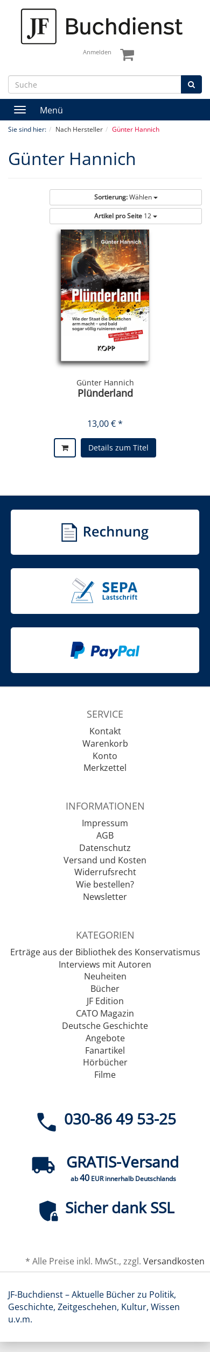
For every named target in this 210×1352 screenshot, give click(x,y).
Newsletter (105, 897)
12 (125, 215)
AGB (105, 835)
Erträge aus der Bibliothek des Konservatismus (105, 952)
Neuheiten (105, 976)
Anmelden (97, 52)
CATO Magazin (105, 1013)
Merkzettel (105, 768)
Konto (105, 756)
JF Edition (105, 1001)
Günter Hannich (105, 382)
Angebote (105, 1038)
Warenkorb (105, 743)
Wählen (126, 197)
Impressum (105, 823)
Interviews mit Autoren (105, 964)
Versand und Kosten (105, 860)
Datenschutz (105, 848)
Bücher (105, 989)
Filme (105, 1075)
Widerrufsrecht (105, 872)
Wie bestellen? (105, 884)
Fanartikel (105, 1050)
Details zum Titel (118, 447)
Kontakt (105, 731)
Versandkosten (174, 1261)
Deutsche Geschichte (105, 1026)
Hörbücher (105, 1062)
